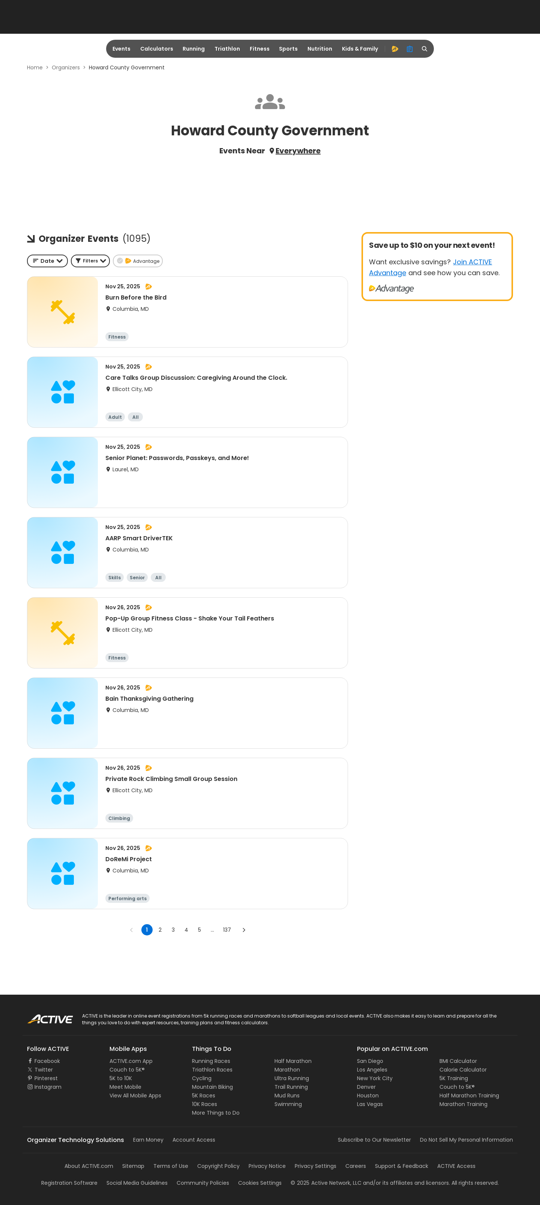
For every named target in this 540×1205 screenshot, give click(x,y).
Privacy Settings (315, 1166)
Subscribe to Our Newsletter (374, 1140)
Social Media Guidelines (137, 1183)
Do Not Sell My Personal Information (466, 1140)
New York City (375, 1078)
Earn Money (148, 1140)
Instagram (48, 1087)
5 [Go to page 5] (199, 930)
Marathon (287, 1069)
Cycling (202, 1078)
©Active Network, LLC (326, 1183)
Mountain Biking (212, 1087)
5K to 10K (121, 1078)
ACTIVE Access (456, 1166)
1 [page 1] (147, 930)
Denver (366, 1087)
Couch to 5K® (127, 1069)
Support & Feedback (401, 1166)
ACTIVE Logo (43, 1016)
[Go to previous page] (131, 929)
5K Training (454, 1078)
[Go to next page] (243, 929)
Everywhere (298, 150)
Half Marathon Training (469, 1095)
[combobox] (47, 261)
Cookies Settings (260, 1183)
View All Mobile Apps (135, 1095)
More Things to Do (216, 1113)
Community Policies (203, 1183)
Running (194, 48)
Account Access (193, 1140)
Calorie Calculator (463, 1069)
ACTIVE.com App (131, 1061)
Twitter (43, 1069)
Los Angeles (372, 1069)
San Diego (370, 1061)
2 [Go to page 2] (160, 930)
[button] (90, 261)
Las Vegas (370, 1104)
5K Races (203, 1095)
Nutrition (320, 48)
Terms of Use (170, 1166)
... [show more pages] (212, 930)
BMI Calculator (458, 1061)
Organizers (66, 67)
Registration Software (69, 1183)
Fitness (260, 48)
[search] (425, 48)
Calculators (156, 48)
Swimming (288, 1104)
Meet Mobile (125, 1087)
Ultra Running (291, 1078)
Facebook (47, 1061)
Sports (288, 48)
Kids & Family (360, 48)
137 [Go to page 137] (227, 930)
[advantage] (395, 48)
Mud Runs (287, 1095)
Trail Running (291, 1087)
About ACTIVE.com (88, 1166)
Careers (355, 1166)
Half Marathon (293, 1061)
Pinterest (46, 1078)
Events (121, 48)
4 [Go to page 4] (186, 930)
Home (35, 67)
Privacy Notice (267, 1166)
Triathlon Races (212, 1069)
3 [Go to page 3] (173, 930)
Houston (368, 1095)
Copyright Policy (218, 1166)
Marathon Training (464, 1104)
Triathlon (227, 48)
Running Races (211, 1061)
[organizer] (410, 48)
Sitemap (133, 1166)
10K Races (204, 1104)
